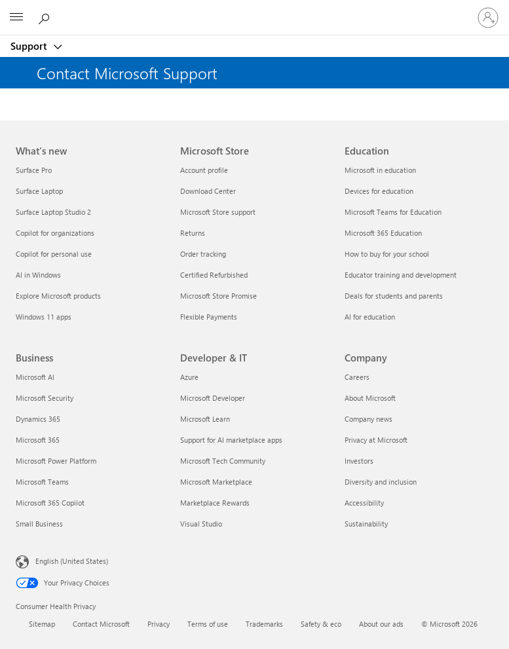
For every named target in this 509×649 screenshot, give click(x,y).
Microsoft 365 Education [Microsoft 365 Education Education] (383, 233)
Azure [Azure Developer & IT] (189, 377)
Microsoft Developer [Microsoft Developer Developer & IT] (212, 398)
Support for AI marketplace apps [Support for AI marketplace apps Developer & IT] (231, 440)
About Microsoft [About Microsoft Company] (370, 398)
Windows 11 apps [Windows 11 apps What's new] (43, 317)
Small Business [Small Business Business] (39, 523)
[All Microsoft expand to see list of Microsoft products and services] (16, 17)
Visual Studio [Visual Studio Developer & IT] (201, 523)
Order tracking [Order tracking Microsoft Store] (203, 254)
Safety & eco (321, 624)
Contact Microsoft (101, 624)
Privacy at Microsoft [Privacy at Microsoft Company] (376, 440)
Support (29, 45)
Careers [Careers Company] (357, 377)
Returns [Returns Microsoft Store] (192, 233)
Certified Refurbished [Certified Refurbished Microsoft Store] (214, 275)
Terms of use (207, 624)
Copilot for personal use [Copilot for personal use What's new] (54, 254)
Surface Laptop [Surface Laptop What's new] (39, 191)
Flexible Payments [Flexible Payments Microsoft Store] (208, 317)
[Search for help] (46, 17)
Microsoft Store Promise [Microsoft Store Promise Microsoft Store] (218, 296)
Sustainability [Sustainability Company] (366, 523)
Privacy (158, 624)
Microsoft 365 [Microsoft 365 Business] (38, 440)
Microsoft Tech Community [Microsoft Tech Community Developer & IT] (222, 461)
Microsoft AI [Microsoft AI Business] (35, 377)
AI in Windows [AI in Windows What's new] (38, 275)
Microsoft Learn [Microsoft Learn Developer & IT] (205, 419)
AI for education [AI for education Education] (370, 317)
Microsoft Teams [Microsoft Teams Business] (42, 482)
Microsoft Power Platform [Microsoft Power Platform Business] (56, 461)
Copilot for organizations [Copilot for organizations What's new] (55, 233)
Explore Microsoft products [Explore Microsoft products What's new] (58, 296)
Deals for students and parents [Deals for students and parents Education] (394, 296)
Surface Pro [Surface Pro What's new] (34, 170)
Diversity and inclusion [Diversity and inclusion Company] (381, 482)
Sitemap (42, 624)
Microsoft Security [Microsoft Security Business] (44, 398)
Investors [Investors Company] (359, 461)
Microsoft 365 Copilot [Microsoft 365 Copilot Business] (50, 503)
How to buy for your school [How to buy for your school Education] (387, 254)
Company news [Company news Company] (368, 419)
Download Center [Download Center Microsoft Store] (208, 191)
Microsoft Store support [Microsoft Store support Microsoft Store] (217, 212)
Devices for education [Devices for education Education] (379, 191)
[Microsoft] (254, 10)
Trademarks (264, 624)
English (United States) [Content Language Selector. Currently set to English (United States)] (71, 561)
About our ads (381, 624)
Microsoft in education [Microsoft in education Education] (380, 170)
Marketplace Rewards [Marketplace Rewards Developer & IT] (215, 503)
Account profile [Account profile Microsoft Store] (204, 170)
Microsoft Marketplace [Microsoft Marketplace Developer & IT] (216, 482)
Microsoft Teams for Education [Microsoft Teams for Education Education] (393, 212)
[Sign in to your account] (488, 17)
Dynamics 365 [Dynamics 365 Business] (38, 419)
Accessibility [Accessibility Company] (364, 503)
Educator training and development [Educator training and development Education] (401, 275)
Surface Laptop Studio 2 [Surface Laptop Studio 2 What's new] (53, 212)
